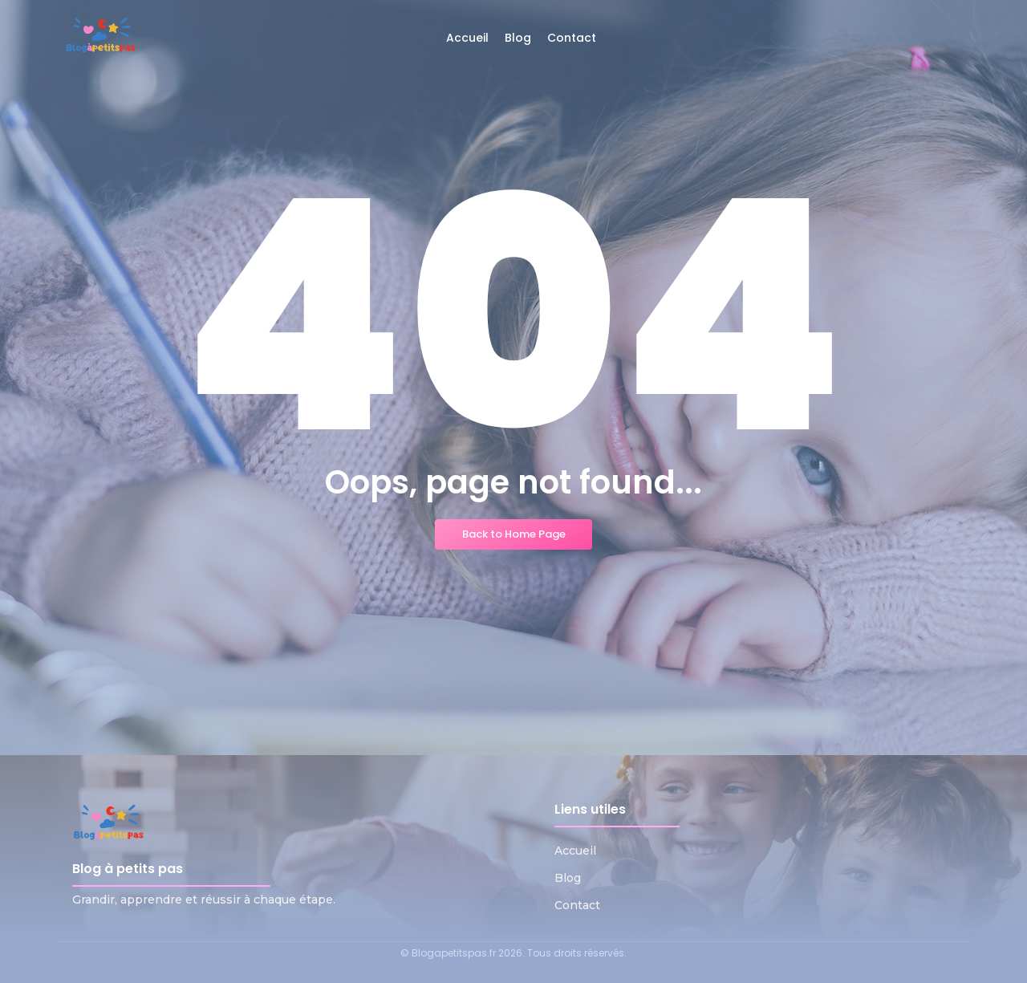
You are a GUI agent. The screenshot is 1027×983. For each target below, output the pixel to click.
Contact (577, 905)
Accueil (575, 850)
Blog (567, 878)
